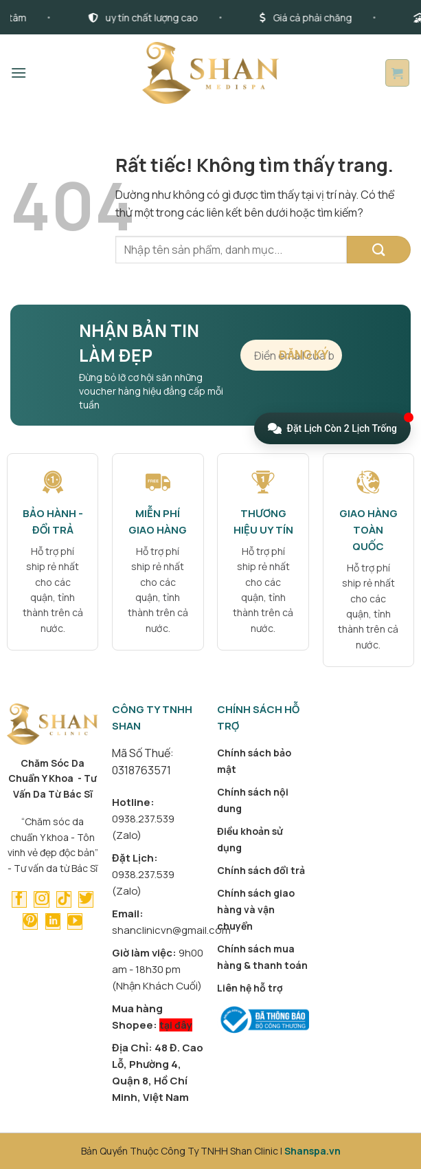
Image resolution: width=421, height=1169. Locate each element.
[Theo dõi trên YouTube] (74, 921)
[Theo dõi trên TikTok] (63, 899)
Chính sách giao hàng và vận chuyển (256, 909)
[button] (18, 72)
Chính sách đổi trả (261, 870)
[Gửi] (379, 249)
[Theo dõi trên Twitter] (85, 899)
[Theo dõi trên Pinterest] (30, 921)
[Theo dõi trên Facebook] (19, 899)
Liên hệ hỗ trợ (250, 987)
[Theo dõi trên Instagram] (41, 899)
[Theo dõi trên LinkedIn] (52, 921)
